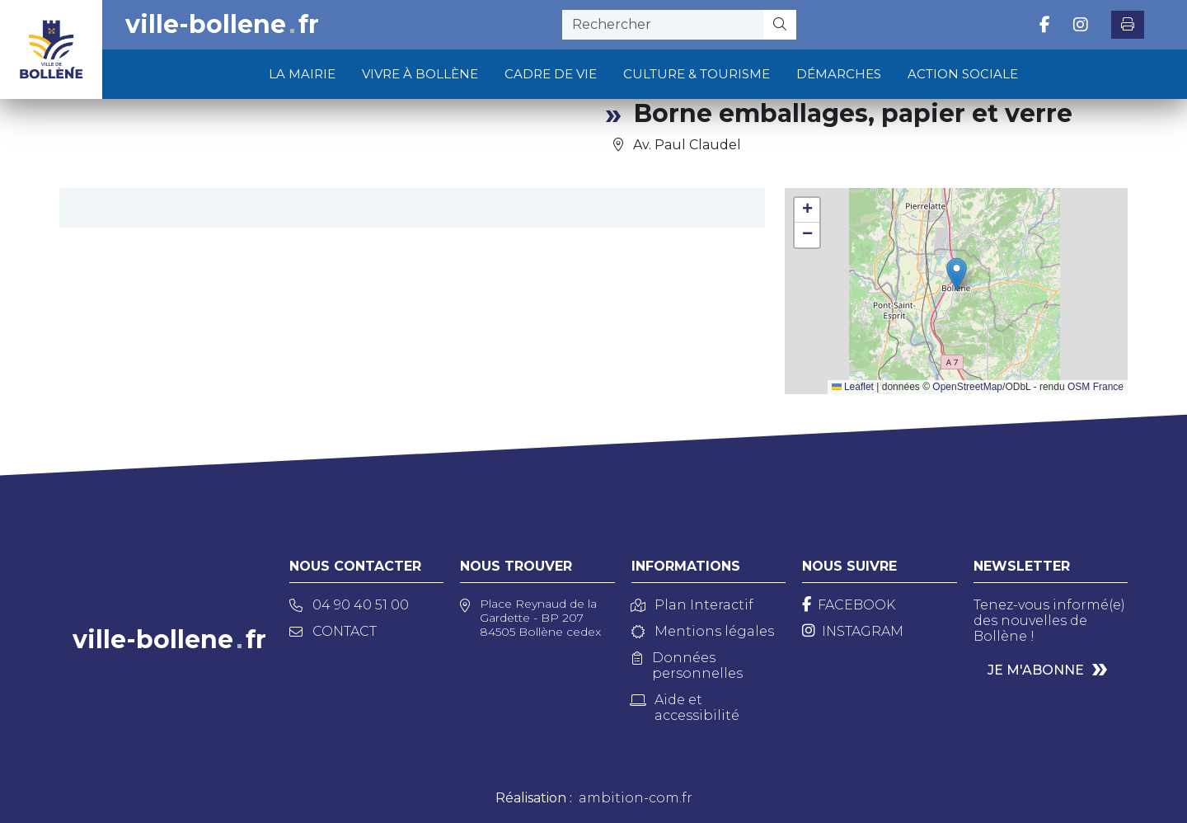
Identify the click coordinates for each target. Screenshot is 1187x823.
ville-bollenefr (222, 25)
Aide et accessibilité (685, 707)
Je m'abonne (1036, 670)
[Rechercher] (780, 24)
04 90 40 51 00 (349, 605)
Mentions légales (702, 631)
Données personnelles (687, 665)
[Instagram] (852, 631)
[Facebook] (848, 605)
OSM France (1095, 387)
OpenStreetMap (967, 387)
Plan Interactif (692, 605)
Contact (333, 631)
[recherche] (662, 24)
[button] (956, 274)
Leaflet (853, 387)
